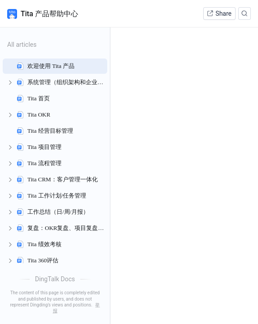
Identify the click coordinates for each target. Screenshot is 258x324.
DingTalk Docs (55, 279)
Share (219, 13)
